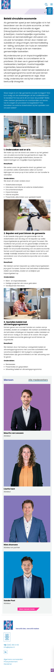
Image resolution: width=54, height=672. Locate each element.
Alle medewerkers (38, 380)
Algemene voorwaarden (13, 659)
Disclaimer (8, 664)
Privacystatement (11, 662)
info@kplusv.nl (9, 647)
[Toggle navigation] (51, 4)
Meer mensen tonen (27, 609)
